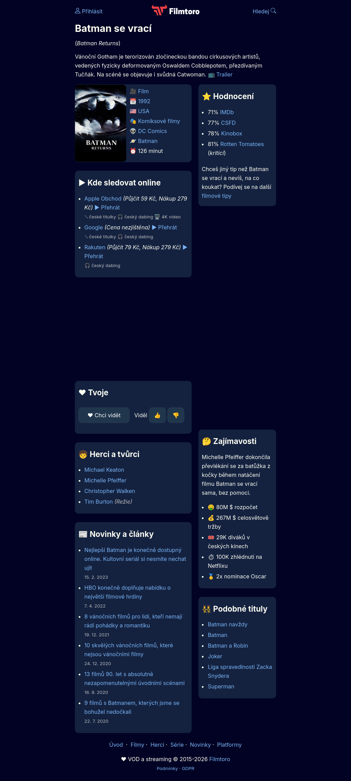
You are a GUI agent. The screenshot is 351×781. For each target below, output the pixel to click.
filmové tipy (217, 195)
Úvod (116, 744)
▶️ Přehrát (107, 207)
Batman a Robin (228, 645)
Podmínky (167, 768)
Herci (157, 744)
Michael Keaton (104, 469)
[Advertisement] (131, 329)
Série (177, 744)
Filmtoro (219, 759)
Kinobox (231, 133)
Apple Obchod (102, 198)
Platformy (229, 744)
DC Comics (152, 131)
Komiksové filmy (159, 121)
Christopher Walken (109, 491)
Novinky (200, 744)
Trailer (224, 74)
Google (93, 227)
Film (143, 91)
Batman (148, 140)
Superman (221, 686)
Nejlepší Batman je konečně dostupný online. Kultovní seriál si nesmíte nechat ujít (135, 558)
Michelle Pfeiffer (105, 480)
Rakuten (94, 247)
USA (144, 111)
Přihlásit (89, 11)
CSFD (228, 122)
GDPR (188, 768)
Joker (215, 656)
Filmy (137, 744)
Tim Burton (98, 501)
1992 (144, 101)
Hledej (264, 11)
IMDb (227, 112)
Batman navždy (227, 624)
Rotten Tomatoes (242, 144)
